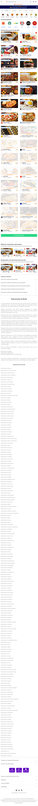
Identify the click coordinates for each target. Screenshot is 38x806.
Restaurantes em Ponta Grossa (7, 676)
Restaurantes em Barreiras (6, 558)
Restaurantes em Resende (6, 597)
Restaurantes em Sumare (6, 613)
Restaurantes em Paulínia (6, 588)
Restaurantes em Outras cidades (7, 411)
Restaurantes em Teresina (6, 474)
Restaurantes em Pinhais (6, 735)
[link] (9, 37)
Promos (14, 11)
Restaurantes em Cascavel (6, 649)
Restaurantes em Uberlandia (6, 391)
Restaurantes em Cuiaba (6, 472)
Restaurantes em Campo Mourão (7, 560)
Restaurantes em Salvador (6, 427)
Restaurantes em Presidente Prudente (8, 671)
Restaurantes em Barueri (6, 551)
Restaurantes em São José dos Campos (9, 438)
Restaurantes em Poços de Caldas (8, 705)
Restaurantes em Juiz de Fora (7, 459)
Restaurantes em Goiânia (6, 434)
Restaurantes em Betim (5, 522)
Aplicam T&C (24, 7)
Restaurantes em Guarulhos (6, 388)
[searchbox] (18, 1)
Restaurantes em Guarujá (6, 719)
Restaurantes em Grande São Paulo (8, 409)
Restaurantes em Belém (5, 400)
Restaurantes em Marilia (6, 504)
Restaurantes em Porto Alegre (7, 418)
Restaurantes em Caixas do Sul (7, 463)
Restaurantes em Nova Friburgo (7, 581)
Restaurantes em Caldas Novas (7, 547)
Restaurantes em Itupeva (6, 681)
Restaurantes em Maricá (6, 574)
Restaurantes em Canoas (6, 542)
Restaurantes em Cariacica (6, 717)
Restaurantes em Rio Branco (6, 599)
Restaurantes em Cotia (5, 662)
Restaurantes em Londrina (6, 461)
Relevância (7, 11)
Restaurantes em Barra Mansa (7, 556)
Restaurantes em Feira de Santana (8, 563)
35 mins (25, 11)
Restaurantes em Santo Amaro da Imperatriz (10, 699)
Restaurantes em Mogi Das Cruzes (8, 479)
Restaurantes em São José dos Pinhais (8, 370)
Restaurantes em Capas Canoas (7, 724)
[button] (19, 4)
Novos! (31, 11)
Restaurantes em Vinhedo (6, 626)
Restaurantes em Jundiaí (6, 393)
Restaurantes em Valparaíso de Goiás (8, 622)
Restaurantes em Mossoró (6, 667)
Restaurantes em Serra (5, 644)
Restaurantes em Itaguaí (6, 570)
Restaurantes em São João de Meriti (8, 608)
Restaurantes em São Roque (6, 610)
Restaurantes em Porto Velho (7, 594)
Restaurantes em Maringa (6, 477)
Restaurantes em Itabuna (6, 651)
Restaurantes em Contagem (6, 454)
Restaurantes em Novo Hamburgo (7, 499)
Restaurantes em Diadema (6, 538)
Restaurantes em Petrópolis (6, 590)
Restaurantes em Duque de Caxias (8, 384)
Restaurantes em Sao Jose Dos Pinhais (8, 506)
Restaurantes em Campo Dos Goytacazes (9, 526)
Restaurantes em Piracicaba (6, 502)
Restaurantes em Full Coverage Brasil (8, 753)
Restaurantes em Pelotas (6, 714)
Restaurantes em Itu (5, 751)
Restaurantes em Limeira (6, 508)
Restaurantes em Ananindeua (7, 554)
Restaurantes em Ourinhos (6, 583)
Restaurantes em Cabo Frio (6, 379)
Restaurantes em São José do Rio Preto (9, 440)
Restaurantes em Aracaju (6, 449)
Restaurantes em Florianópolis (7, 382)
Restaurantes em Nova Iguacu (7, 490)
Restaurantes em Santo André (7, 406)
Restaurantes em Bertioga (6, 755)
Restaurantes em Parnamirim (6, 585)
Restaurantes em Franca (6, 642)
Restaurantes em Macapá (6, 703)
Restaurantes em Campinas (6, 431)
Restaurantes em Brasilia (6, 425)
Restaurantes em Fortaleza (6, 422)
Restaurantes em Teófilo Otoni (7, 660)
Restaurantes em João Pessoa (7, 443)
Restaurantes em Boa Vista (6, 402)
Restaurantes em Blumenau (6, 481)
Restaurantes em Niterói (6, 397)
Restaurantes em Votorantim (6, 631)
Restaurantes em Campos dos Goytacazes (9, 710)
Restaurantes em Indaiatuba (6, 529)
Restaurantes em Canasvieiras (7, 726)
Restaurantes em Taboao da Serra (7, 372)
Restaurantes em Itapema (6, 696)
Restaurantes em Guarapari (6, 730)
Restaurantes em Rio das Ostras (7, 603)
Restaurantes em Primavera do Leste (8, 669)
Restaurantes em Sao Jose (6, 737)
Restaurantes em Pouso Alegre (7, 674)
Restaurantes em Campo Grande (7, 468)
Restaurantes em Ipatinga (6, 685)
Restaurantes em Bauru (5, 493)
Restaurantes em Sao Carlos (6, 483)
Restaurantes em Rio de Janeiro (7, 413)
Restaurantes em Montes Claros (7, 540)
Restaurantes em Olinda (5, 531)
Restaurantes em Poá (5, 653)
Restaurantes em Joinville (6, 488)
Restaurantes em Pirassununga (7, 748)
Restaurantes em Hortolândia (7, 567)
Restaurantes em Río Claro (6, 601)
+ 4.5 (20, 11)
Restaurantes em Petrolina (6, 678)
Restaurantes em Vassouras (6, 624)
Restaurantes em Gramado (6, 728)
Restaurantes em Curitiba (6, 420)
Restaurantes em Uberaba (6, 470)
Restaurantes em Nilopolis (6, 368)
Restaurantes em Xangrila (6, 742)
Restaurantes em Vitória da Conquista (8, 628)
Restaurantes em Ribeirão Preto (7, 436)
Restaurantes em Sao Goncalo (7, 486)
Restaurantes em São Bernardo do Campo (9, 395)
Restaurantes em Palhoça (6, 708)
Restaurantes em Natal (5, 445)
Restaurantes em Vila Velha (6, 456)
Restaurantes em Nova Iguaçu (7, 377)
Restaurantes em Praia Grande (7, 524)
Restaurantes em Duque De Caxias (8, 533)
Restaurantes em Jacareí (6, 386)
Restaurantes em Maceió (6, 465)
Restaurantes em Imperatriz (6, 665)
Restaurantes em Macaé (6, 647)
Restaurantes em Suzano (6, 656)
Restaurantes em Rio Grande (6, 701)
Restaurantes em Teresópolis (7, 615)
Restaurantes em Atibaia (6, 635)
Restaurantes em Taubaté (6, 549)
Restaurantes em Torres (6, 739)
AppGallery (25, 770)
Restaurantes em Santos (6, 404)
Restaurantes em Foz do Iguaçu (7, 565)
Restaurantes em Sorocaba (6, 447)
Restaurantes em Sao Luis (6, 515)
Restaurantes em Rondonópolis (7, 658)
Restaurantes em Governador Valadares (9, 687)
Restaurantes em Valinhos (6, 619)
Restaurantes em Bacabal (6, 690)
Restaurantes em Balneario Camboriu (8, 511)
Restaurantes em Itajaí (5, 683)
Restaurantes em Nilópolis (6, 579)
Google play (19, 770)
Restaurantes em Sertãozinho (7, 746)
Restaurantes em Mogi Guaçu (7, 721)
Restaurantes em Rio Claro (6, 637)
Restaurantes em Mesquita (6, 576)
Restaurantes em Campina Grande (8, 497)
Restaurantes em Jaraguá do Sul (7, 572)
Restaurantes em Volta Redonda (7, 495)
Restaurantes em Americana (6, 633)
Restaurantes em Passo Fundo (7, 692)
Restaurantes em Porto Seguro (7, 592)
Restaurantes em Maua (5, 517)
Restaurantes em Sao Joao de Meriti (8, 375)
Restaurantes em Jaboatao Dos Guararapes (9, 513)
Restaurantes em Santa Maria (7, 712)
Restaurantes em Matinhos (6, 733)
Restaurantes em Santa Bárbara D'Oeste (9, 640)
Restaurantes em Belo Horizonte (7, 415)
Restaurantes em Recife (6, 429)
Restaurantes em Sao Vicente (7, 536)
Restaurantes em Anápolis (6, 545)
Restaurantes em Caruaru (6, 520)
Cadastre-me (20, 6)
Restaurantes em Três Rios (6, 617)
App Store (12, 770)
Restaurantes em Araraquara (6, 744)
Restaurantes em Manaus (6, 452)
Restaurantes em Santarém (6, 606)
